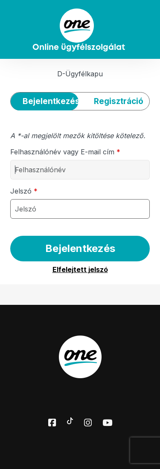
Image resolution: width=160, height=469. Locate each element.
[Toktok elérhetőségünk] (70, 420)
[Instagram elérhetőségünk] (88, 423)
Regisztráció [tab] (118, 101)
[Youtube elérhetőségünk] (107, 423)
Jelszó (24, 191)
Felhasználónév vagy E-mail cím (65, 152)
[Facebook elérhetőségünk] (52, 423)
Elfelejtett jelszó (80, 269)
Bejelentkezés (80, 248)
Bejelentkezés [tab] (51, 101)
